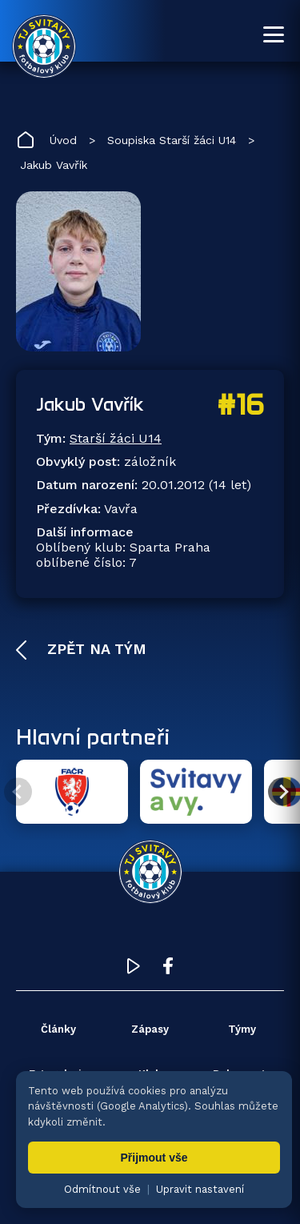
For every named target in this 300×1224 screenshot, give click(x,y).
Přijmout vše (153, 1157)
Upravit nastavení (200, 1189)
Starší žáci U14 (116, 438)
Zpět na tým (94, 648)
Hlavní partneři (93, 736)
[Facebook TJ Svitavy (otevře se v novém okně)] (168, 969)
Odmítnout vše (102, 1189)
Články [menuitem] (58, 1029)
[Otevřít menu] (273, 34)
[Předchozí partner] (18, 792)
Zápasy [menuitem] (150, 1029)
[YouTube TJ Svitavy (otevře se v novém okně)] (133, 969)
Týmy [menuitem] (242, 1029)
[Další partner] (282, 792)
